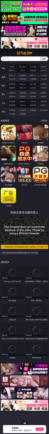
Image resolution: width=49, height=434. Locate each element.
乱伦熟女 (33, 88)
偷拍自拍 (23, 84)
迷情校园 (12, 105)
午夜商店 (23, 110)
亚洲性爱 (12, 84)
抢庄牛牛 (44, 70)
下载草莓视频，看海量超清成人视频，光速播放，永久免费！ (25, 247)
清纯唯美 (23, 96)
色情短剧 (23, 114)
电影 (3, 85)
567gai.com (24, 53)
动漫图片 (44, 93)
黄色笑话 (33, 105)
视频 (3, 77)
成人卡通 (33, 84)
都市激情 (12, 101)
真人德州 (23, 67)
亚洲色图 (23, 93)
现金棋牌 (33, 70)
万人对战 (33, 67)
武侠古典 (44, 101)
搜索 (43, 59)
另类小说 (23, 105)
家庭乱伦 (23, 101)
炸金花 (22, 70)
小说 (3, 103)
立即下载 (40, 429)
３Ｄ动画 (44, 75)
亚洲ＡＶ (12, 75)
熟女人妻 (12, 79)
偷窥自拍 (12, 93)
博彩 (3, 68)
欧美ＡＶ (33, 75)
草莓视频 (33, 110)
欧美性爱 (44, 84)
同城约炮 (12, 110)
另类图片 (44, 96)
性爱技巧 (44, 105)
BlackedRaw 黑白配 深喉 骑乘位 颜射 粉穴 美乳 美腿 (20, 253)
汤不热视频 (43, 110)
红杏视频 (12, 114)
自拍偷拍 (23, 75)
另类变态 (44, 88)
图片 (3, 94)
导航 (3, 112)
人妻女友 (33, 101)
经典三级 (23, 88)
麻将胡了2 (12, 70)
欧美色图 (33, 93)
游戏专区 (44, 67)
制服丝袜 (12, 88)
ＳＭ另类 (44, 79)
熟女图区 (33, 96)
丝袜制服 (23, 79)
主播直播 (33, 79)
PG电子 (12, 67)
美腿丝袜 (12, 96)
